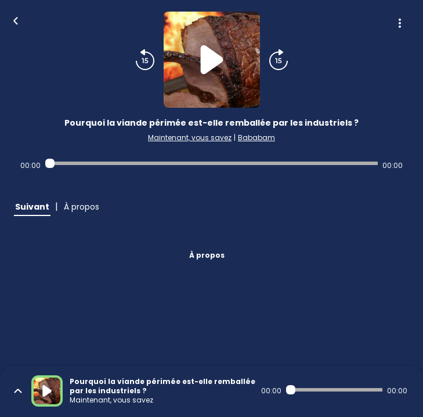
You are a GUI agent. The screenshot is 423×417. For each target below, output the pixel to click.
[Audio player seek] (211, 163)
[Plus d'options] (399, 23)
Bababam (256, 137)
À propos (207, 255)
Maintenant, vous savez (190, 137)
